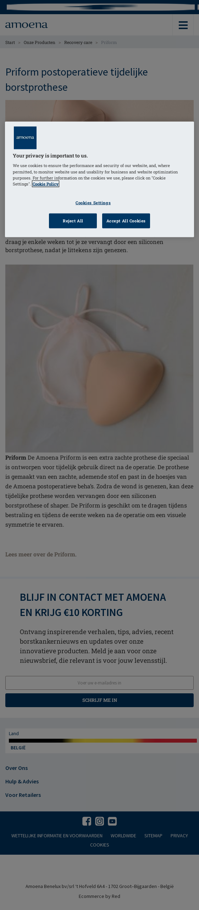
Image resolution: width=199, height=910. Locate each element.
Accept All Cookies (126, 220)
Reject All (73, 220)
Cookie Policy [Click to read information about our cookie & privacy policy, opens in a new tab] (46, 183)
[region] (99, 179)
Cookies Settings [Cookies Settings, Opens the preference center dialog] (93, 202)
